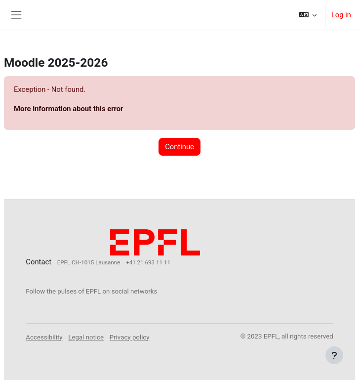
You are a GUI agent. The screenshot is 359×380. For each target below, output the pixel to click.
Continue (179, 146)
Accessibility (44, 337)
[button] (307, 15)
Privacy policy (130, 337)
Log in (341, 14)
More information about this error (68, 108)
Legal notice (86, 337)
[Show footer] (334, 355)
